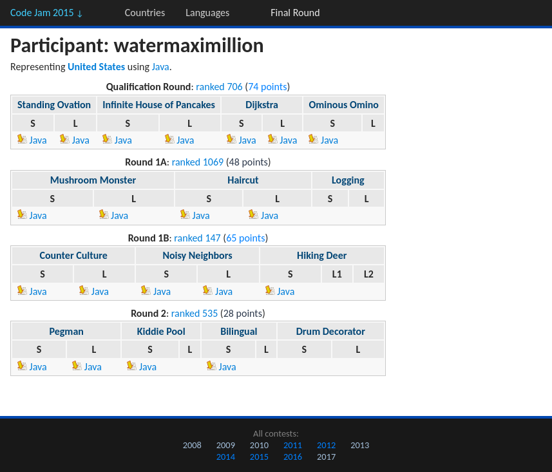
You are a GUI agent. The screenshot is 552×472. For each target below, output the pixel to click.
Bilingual (238, 331)
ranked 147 (197, 238)
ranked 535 (194, 313)
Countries (145, 12)
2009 (225, 445)
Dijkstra (261, 105)
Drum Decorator (330, 331)
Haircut (242, 180)
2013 (359, 445)
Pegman (66, 331)
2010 (259, 445)
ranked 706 (219, 86)
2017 (326, 456)
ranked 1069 (198, 162)
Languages (207, 12)
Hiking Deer (322, 255)
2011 (292, 445)
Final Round (295, 12)
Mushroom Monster (93, 180)
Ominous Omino (344, 105)
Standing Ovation (54, 105)
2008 (192, 445)
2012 (326, 445)
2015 (259, 456)
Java (160, 67)
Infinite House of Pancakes (158, 105)
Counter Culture (73, 255)
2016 (292, 456)
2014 (225, 456)
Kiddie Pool (161, 331)
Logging (348, 180)
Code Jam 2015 (47, 12)
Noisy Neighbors (197, 255)
